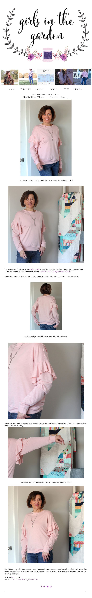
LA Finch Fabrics (15, 580)
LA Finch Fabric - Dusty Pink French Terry (54, 272)
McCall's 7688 (34, 269)
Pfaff (66, 89)
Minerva (78, 89)
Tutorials (25, 89)
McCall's (24, 580)
